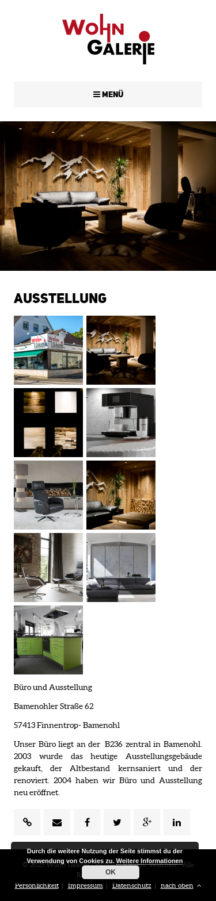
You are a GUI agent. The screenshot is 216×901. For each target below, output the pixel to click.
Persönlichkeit (37, 885)
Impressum (85, 885)
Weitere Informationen (149, 860)
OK (110, 872)
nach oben (181, 885)
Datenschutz (131, 885)
